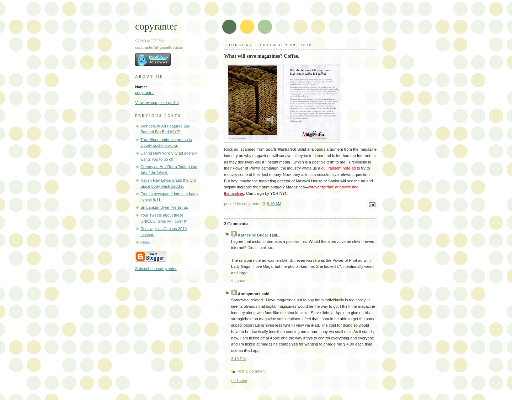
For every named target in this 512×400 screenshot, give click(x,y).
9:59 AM (238, 281)
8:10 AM (274, 204)
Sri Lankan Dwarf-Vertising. (164, 207)
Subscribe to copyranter (156, 268)
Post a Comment (251, 371)
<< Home (239, 380)
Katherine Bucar (253, 235)
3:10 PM (238, 359)
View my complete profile (157, 102)
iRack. (145, 242)
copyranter (156, 26)
